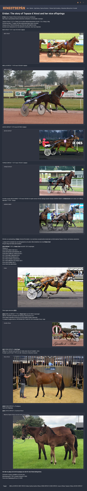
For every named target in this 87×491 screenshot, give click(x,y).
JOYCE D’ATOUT (9, 410)
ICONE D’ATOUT (9, 406)
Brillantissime (66, 198)
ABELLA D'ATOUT (13, 486)
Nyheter (31, 8)
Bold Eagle (17, 349)
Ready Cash (48, 242)
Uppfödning (37, 8)
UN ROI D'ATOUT (78, 486)
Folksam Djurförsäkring (54, 8)
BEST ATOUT (22, 486)
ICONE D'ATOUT (53, 486)
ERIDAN (7, 246)
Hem (28, 8)
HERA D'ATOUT (45, 486)
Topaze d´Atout (69, 486)
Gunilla (31, 486)
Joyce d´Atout (61, 486)
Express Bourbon (44, 8)
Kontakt (75, 8)
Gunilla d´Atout (37, 486)
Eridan (4, 17)
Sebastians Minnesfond (67, 8)
